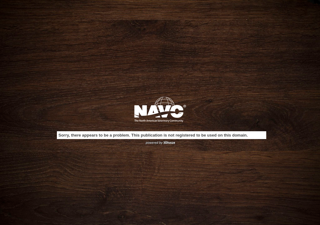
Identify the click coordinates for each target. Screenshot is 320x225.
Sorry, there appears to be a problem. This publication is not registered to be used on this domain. (153, 135)
